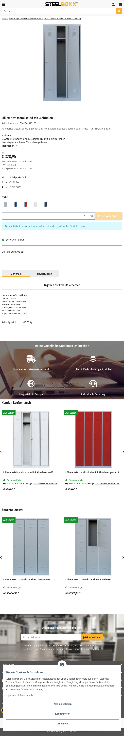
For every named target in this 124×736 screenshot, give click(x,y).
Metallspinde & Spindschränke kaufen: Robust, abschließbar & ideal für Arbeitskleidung (62, 128)
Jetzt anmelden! (92, 637)
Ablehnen (62, 723)
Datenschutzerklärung (32, 689)
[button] (113, 4)
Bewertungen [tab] (44, 273)
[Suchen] (59, 11)
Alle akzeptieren (62, 704)
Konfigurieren (62, 713)
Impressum (11, 695)
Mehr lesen (9, 145)
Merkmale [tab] (15, 273)
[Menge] (45, 216)
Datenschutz (26, 695)
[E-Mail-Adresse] (51, 637)
